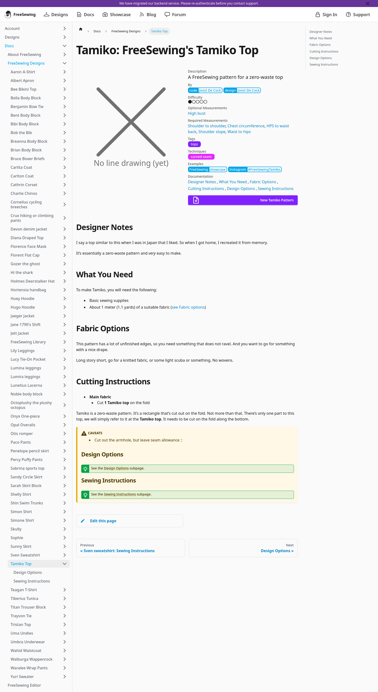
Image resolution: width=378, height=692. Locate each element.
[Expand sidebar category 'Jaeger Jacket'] (64, 316)
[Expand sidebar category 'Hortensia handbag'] (64, 290)
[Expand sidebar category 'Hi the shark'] (64, 272)
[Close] (372, 3)
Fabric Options (263, 181)
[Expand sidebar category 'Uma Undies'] (64, 633)
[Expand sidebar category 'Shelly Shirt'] (64, 494)
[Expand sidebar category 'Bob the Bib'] (64, 132)
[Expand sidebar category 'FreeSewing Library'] (64, 342)
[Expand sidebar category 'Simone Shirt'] (64, 520)
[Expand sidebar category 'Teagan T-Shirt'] (64, 590)
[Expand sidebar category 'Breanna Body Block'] (64, 141)
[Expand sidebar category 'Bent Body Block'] (64, 115)
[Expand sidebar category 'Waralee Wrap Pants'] (64, 668)
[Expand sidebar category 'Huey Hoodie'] (64, 298)
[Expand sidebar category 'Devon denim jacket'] (64, 229)
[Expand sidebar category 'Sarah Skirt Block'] (64, 485)
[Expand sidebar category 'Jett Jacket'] (64, 333)
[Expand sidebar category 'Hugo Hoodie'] (64, 307)
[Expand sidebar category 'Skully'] (64, 529)
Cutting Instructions (206, 188)
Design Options (241, 188)
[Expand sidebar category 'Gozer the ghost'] (64, 264)
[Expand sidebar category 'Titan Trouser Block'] (64, 607)
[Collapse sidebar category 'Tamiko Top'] (64, 564)
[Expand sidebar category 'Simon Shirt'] (64, 512)
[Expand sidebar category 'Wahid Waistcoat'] (64, 650)
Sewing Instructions (276, 188)
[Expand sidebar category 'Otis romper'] (64, 433)
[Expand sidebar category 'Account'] (64, 28)
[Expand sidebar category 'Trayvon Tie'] (64, 616)
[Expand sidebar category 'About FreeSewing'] (64, 54)
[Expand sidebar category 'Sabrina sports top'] (64, 468)
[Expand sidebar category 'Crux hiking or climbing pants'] (64, 218)
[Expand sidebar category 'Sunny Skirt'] (64, 546)
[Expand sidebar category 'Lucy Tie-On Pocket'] (64, 359)
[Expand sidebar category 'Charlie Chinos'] (64, 193)
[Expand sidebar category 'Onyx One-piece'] (64, 416)
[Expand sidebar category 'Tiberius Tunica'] (64, 598)
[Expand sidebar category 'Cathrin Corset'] (64, 185)
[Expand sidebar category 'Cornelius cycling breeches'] (64, 204)
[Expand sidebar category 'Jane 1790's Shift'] (64, 324)
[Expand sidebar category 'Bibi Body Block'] (64, 124)
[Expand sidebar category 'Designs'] (64, 37)
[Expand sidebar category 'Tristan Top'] (64, 624)
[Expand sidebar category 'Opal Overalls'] (64, 425)
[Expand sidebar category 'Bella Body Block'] (64, 98)
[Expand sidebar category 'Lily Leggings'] (64, 350)
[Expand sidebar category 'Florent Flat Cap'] (64, 255)
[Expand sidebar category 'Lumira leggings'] (64, 376)
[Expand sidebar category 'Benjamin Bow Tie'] (64, 106)
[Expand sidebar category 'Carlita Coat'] (64, 167)
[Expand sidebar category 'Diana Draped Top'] (64, 238)
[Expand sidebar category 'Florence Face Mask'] (64, 246)
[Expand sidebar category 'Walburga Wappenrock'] (64, 659)
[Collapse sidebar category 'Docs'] (64, 46)
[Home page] (80, 29)
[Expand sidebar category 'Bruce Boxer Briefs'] (64, 159)
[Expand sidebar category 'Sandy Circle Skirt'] (64, 477)
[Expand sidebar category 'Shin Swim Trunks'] (64, 503)
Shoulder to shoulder (207, 126)
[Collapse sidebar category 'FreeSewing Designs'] (64, 63)
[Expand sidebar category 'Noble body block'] (64, 394)
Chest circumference (246, 126)
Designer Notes (202, 181)
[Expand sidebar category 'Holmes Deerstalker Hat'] (64, 281)
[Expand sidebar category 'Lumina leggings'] (64, 368)
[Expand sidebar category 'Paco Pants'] (64, 442)
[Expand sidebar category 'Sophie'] (64, 538)
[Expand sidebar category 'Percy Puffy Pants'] (64, 459)
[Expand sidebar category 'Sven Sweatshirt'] (64, 555)
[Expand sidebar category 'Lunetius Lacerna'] (64, 385)
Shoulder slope (211, 131)
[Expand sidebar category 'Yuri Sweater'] (64, 676)
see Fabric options (188, 307)
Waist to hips (239, 131)
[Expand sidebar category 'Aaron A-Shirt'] (64, 72)
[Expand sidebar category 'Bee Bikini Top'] (64, 89)
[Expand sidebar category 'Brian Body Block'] (64, 150)
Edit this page (98, 520)
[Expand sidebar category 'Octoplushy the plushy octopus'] (64, 405)
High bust (197, 113)
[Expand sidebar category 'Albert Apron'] (64, 80)
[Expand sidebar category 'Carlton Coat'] (64, 176)
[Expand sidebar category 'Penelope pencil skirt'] (64, 451)
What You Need (233, 181)
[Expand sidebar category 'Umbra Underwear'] (64, 642)
